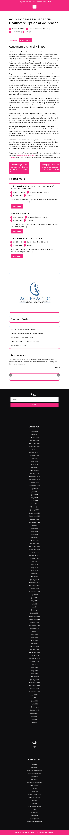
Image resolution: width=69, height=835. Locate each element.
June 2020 (34, 610)
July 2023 (34, 545)
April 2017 (34, 660)
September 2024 (34, 521)
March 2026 (34, 491)
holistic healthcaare (34, 793)
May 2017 (34, 658)
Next (58, 277)
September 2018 (34, 644)
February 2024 (34, 534)
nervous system (34, 794)
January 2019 (34, 637)
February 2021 (34, 595)
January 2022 (34, 577)
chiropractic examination (34, 785)
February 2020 (34, 617)
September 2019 (34, 624)
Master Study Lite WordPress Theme (28, 832)
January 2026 (34, 494)
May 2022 (34, 570)
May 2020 (34, 612)
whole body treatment (34, 809)
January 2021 (34, 597)
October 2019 (34, 622)
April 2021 (34, 592)
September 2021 (34, 584)
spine (35, 802)
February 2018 (34, 653)
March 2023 (34, 552)
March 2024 (34, 532)
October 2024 (34, 520)
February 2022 (34, 575)
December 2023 (34, 538)
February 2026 (34, 493)
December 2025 (34, 496)
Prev (10, 277)
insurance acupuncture (34, 778)
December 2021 (34, 579)
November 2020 (34, 601)
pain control (34, 784)
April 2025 (34, 509)
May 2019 (34, 631)
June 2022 (34, 568)
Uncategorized (26, 40)
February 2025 (34, 512)
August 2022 (34, 565)
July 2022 (34, 566)
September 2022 (34, 563)
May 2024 (34, 529)
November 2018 (34, 640)
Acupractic (12, 157)
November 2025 (34, 498)
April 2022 (34, 572)
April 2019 (34, 633)
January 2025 (34, 514)
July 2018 (34, 648)
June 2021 (34, 588)
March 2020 (34, 615)
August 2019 (34, 626)
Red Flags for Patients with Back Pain (23, 231)
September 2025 (34, 502)
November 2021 (34, 581)
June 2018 (34, 649)
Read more (21, 266)
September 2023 (34, 543)
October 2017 (34, 655)
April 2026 (34, 489)
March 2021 (34, 593)
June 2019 (34, 630)
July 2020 (34, 608)
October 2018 (34, 642)
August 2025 (34, 503)
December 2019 (34, 621)
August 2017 (34, 657)
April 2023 (34, 550)
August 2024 (34, 523)
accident (34, 775)
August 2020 (34, 606)
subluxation (34, 805)
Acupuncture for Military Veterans (22, 239)
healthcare (34, 791)
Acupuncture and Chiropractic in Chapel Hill (34, 2)
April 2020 (34, 613)
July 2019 (34, 628)
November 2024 (34, 518)
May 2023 (34, 548)
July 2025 (34, 505)
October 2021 (34, 583)
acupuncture (34, 776)
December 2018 (34, 639)
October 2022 (34, 561)
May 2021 (34, 590)
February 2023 (34, 554)
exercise (34, 789)
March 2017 (34, 662)
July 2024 (34, 525)
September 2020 (34, 604)
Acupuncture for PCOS (18, 247)
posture (34, 798)
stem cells (34, 803)
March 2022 (34, 574)
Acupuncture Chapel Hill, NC (27, 155)
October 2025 (34, 500)
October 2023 (34, 541)
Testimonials (18, 257)
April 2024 (34, 530)
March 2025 (34, 511)
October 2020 (34, 603)
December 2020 (34, 599)
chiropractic (34, 782)
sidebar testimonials (34, 800)
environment (34, 787)
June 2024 (34, 527)
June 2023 (34, 547)
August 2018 (34, 646)
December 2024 (34, 516)
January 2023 (34, 556)
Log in (34, 746)
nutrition (34, 796)
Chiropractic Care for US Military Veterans (25, 243)
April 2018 (34, 651)
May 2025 (34, 507)
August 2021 (34, 586)
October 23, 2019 (18, 29)
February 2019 (34, 635)
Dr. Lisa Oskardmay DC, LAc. (38, 29)
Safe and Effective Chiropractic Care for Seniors (27, 235)
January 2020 (34, 619)
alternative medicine (34, 780)
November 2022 (34, 559)
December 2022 (34, 557)
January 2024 (34, 536)
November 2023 (34, 539)
